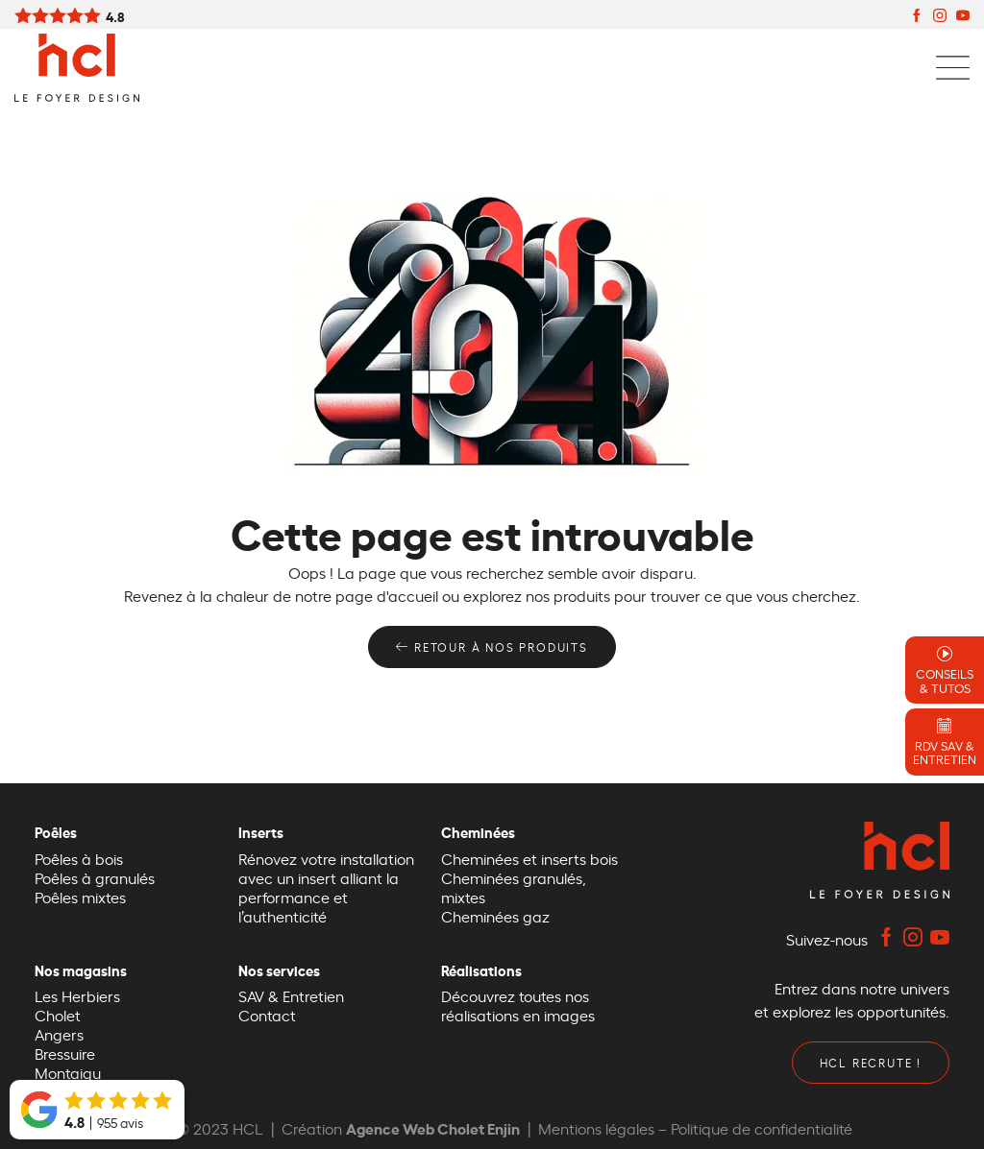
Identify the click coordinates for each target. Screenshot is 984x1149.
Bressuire (65, 1053)
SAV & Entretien (291, 995)
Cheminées (483, 832)
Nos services (284, 970)
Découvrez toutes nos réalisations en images (518, 1005)
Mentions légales (596, 1127)
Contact (267, 1014)
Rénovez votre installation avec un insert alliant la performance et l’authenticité (326, 887)
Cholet (58, 1014)
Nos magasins (85, 970)
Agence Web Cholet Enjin (433, 1127)
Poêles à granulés (95, 877)
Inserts (265, 832)
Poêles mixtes (80, 896)
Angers (59, 1033)
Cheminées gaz (495, 915)
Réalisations (486, 970)
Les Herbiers (77, 995)
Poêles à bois (79, 858)
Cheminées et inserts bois (529, 858)
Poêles (60, 832)
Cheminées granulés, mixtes (513, 887)
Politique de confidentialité (761, 1127)
